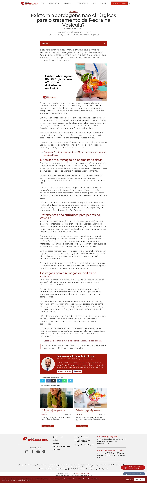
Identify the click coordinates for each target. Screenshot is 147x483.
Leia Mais (129, 480)
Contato (103, 3)
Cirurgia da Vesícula (81, 437)
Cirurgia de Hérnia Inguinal (84, 445)
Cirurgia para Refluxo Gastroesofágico (82, 441)
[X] (42, 380)
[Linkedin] (59, 380)
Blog (94, 3)
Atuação (68, 3)
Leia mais (47, 426)
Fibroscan (56, 449)
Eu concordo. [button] (139, 479)
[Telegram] (70, 380)
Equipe (55, 440)
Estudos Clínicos (82, 3)
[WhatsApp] (64, 380)
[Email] (53, 380)
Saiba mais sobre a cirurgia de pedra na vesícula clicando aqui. (73, 341)
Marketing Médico (82, 473)
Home (43, 3)
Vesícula (73, 12)
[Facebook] (48, 380)
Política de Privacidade (61, 446)
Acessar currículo (64, 371)
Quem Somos (54, 3)
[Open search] (129, 3)
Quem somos (58, 437)
